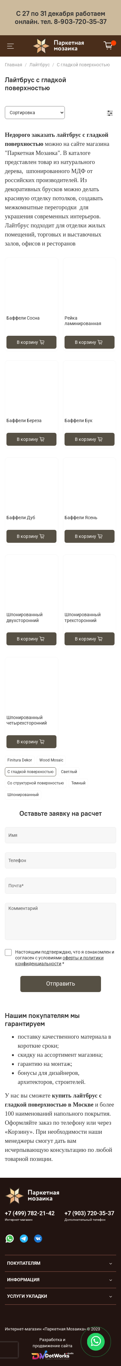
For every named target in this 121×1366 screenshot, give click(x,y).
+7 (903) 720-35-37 (89, 1213)
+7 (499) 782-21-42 (30, 1213)
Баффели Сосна (23, 318)
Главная (13, 64)
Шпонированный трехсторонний (83, 617)
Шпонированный (23, 794)
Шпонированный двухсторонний (24, 617)
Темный (78, 783)
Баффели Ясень (81, 517)
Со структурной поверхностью (35, 783)
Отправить (60, 983)
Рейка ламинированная (83, 320)
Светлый (69, 772)
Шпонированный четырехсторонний (26, 720)
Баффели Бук (79, 420)
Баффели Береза (24, 420)
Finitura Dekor (19, 760)
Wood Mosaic (51, 760)
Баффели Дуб (20, 517)
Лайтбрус (39, 64)
